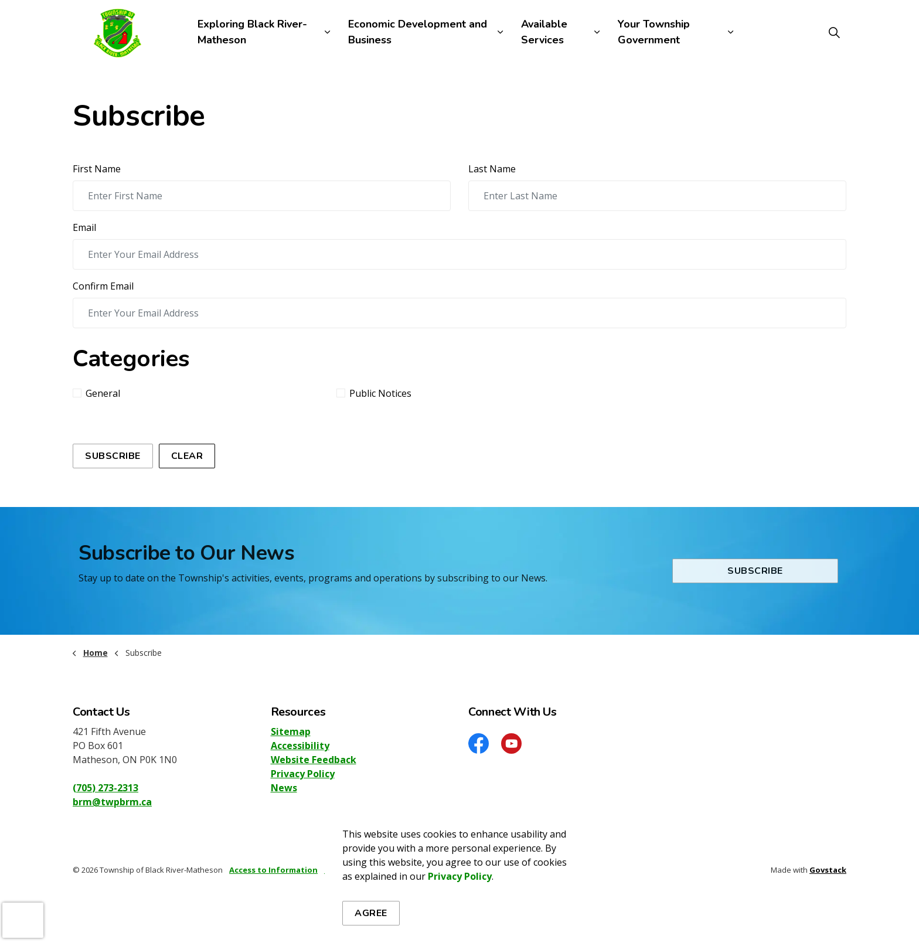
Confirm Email (103, 286)
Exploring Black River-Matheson (252, 32)
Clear (187, 456)
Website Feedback (313, 759)
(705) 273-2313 (105, 787)
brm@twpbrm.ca (112, 801)
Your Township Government (654, 32)
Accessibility (300, 745)
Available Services (544, 32)
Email (84, 227)
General (96, 393)
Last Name (492, 168)
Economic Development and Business (417, 32)
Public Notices (373, 393)
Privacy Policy (303, 773)
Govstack (827, 870)
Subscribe (113, 456)
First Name (97, 168)
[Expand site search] (834, 32)
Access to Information (273, 870)
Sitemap (291, 731)
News (284, 787)
